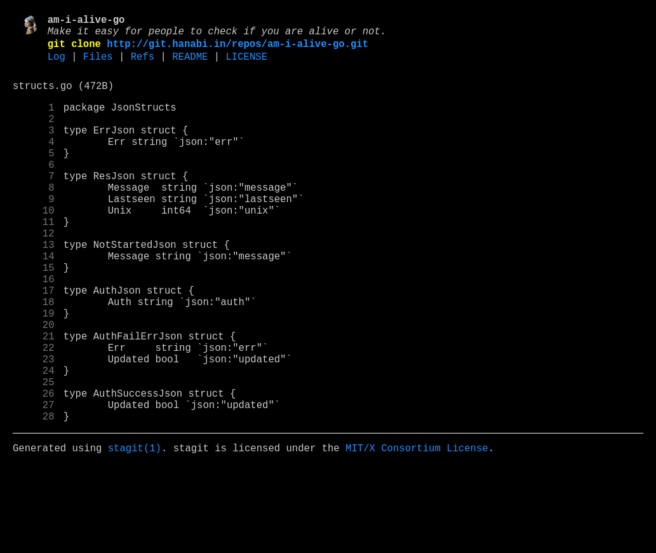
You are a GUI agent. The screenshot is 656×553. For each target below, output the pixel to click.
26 (34, 471)
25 (34, 457)
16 (34, 331)
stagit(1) (134, 533)
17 (34, 345)
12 (34, 275)
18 (34, 359)
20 (34, 387)
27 (34, 485)
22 (34, 415)
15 (34, 317)
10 (34, 247)
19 (34, 373)
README (190, 65)
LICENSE (246, 65)
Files (98, 65)
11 (34, 261)
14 (34, 303)
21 (34, 401)
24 (34, 443)
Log (56, 65)
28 (34, 499)
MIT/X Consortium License (416, 533)
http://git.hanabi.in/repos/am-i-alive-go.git (237, 50)
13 (34, 289)
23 (34, 429)
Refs (142, 65)
